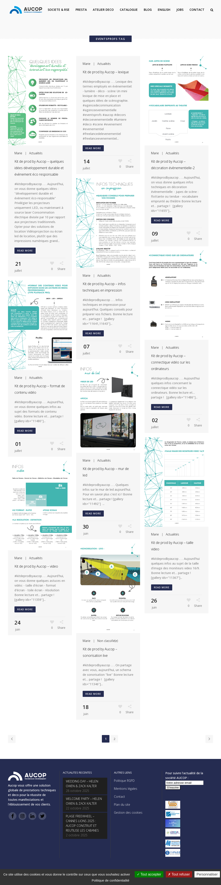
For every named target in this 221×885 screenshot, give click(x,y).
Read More (25, 250)
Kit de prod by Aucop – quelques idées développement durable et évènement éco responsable (39, 168)
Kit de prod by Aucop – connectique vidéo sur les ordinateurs (170, 362)
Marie (18, 153)
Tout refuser (179, 874)
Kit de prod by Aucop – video (36, 566)
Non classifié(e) (107, 641)
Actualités (36, 153)
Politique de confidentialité (110, 880)
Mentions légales (125, 789)
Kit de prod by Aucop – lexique (106, 72)
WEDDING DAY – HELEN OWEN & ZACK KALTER (82, 783)
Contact (119, 796)
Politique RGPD (124, 781)
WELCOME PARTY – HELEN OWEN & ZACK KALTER (84, 801)
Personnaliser (207, 874)
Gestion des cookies (128, 812)
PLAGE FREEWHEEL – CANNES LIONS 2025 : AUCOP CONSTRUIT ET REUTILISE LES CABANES (82, 823)
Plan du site (122, 804)
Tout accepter (149, 874)
